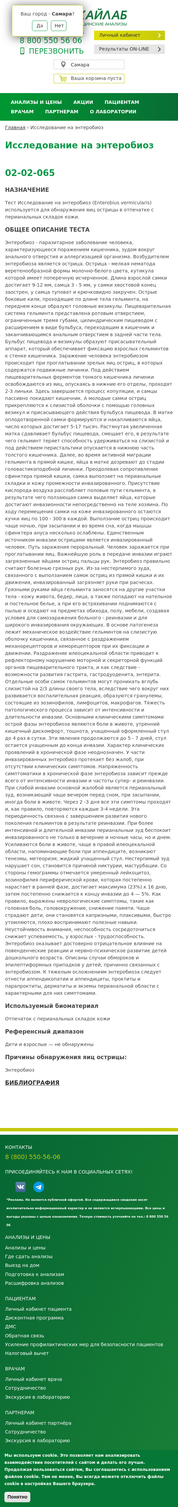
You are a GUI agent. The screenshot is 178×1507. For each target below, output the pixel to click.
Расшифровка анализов (34, 1283)
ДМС (10, 1326)
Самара (80, 64)
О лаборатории (113, 111)
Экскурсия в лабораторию (37, 1397)
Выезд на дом (22, 1265)
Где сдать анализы (29, 1256)
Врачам (22, 111)
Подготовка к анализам (34, 1274)
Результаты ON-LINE (124, 49)
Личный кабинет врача (33, 1379)
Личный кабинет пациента (38, 1309)
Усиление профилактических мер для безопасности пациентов (84, 1344)
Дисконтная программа (34, 1318)
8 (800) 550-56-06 (32, 1156)
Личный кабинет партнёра (38, 1423)
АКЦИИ (83, 102)
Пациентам (122, 102)
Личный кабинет (119, 35)
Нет (59, 25)
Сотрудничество (25, 1388)
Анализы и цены (36, 102)
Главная (15, 127)
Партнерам (62, 111)
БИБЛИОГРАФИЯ (32, 1082)
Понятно (17, 1497)
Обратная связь (24, 1335)
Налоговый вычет (27, 1353)
